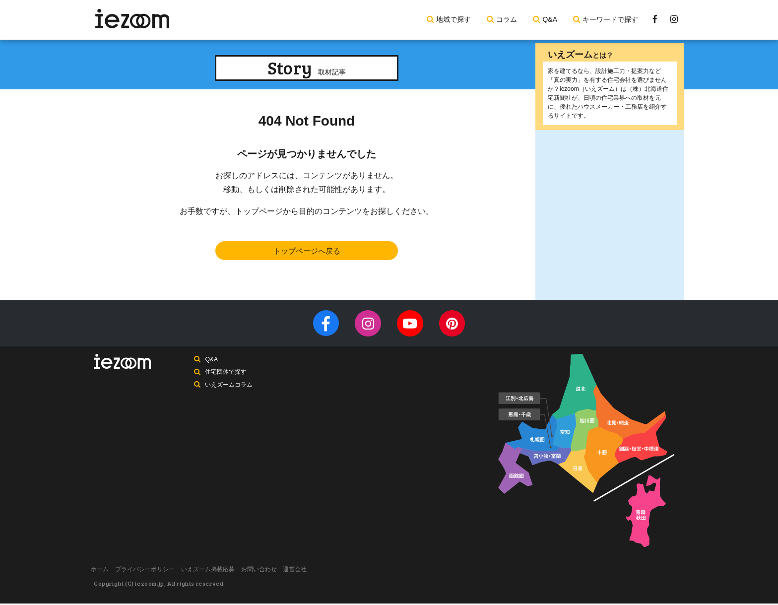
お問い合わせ (278, 571)
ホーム (103, 571)
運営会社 (320, 571)
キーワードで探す (610, 19)
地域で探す (453, 19)
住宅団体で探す (227, 376)
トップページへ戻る (306, 251)
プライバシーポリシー (153, 571)
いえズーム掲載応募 (222, 571)
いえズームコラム (230, 390)
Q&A (549, 19)
